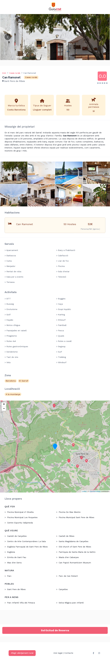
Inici (4, 73)
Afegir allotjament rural (22, 653)
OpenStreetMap (95, 491)
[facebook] (93, 653)
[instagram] (99, 653)
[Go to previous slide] (8, 37)
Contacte (68, 653)
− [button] (4, 409)
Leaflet (84, 491)
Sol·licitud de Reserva (55, 630)
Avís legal (57, 653)
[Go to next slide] (102, 37)
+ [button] (4, 404)
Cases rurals (14, 73)
